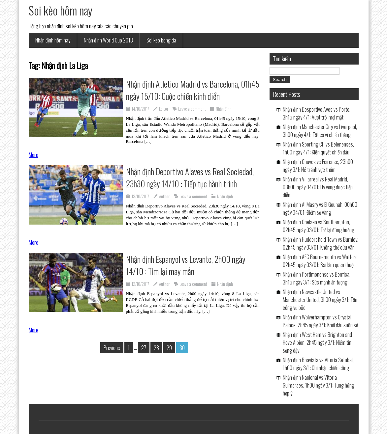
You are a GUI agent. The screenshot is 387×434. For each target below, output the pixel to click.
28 (156, 348)
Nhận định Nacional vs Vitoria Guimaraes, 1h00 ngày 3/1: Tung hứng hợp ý (318, 385)
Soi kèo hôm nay (60, 10)
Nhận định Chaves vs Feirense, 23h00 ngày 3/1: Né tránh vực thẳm (318, 166)
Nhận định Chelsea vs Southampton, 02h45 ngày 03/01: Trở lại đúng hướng (318, 226)
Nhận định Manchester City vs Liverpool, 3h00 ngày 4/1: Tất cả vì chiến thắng (320, 131)
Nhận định (224, 108)
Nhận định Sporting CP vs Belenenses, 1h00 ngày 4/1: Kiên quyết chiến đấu (318, 148)
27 (143, 348)
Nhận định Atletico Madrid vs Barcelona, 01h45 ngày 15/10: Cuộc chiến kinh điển (192, 90)
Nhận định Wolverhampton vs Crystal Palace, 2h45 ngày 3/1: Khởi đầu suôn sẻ (320, 321)
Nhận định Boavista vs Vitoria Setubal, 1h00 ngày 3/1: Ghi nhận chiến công (318, 364)
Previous (112, 348)
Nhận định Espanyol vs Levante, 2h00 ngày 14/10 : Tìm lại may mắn (185, 265)
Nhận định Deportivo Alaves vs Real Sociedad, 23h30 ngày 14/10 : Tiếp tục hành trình (190, 177)
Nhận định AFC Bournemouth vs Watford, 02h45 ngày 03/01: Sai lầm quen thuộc (321, 261)
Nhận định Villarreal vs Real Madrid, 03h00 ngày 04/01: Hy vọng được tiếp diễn (318, 187)
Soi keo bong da (161, 40)
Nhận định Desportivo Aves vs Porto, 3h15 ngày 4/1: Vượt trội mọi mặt (316, 113)
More (33, 155)
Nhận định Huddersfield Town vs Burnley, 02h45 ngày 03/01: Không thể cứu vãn (320, 243)
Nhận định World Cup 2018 (108, 40)
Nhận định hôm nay (52, 40)
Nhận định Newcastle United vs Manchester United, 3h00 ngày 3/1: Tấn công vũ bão (320, 300)
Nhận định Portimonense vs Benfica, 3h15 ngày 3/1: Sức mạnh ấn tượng (316, 278)
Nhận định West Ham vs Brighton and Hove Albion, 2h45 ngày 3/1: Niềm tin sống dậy (317, 342)
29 (169, 348)
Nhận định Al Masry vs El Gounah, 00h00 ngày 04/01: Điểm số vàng (320, 208)
